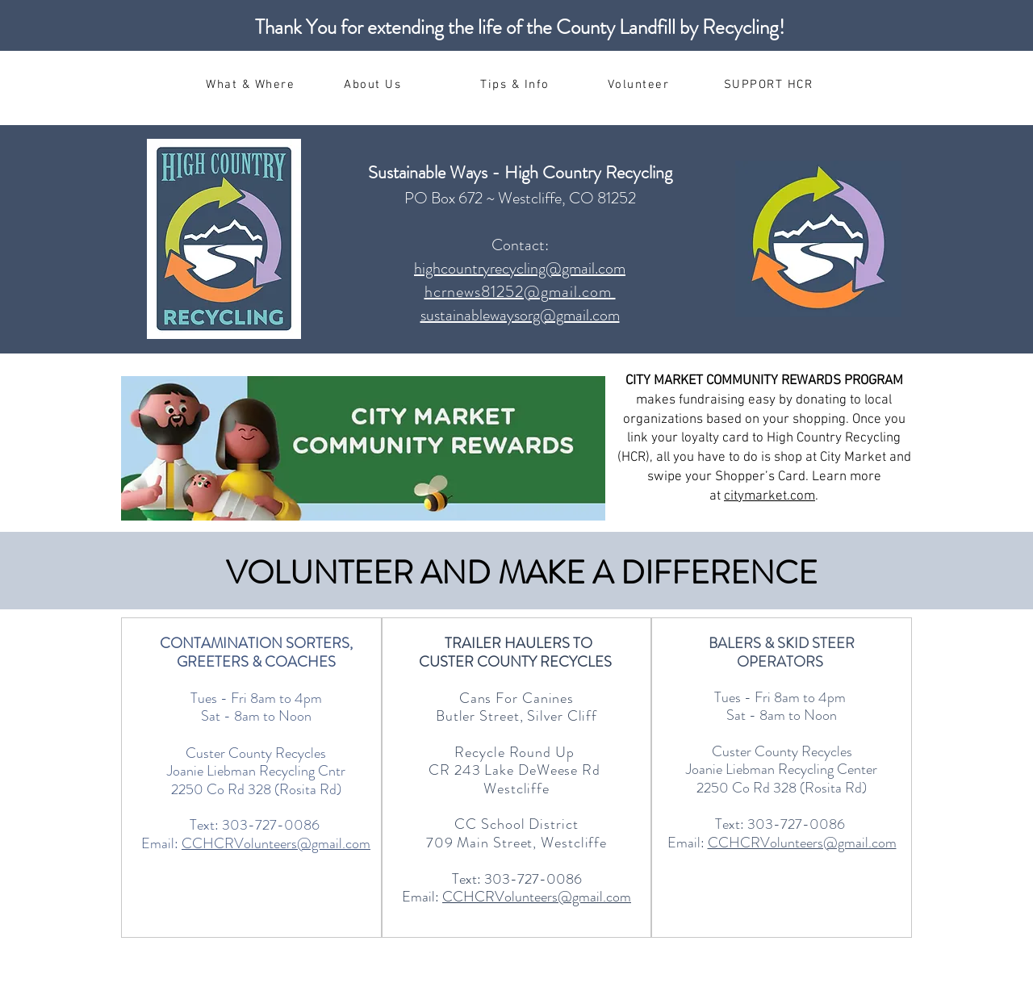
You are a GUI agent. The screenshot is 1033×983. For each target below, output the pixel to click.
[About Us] (374, 85)
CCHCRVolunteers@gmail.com (276, 843)
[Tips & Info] (516, 85)
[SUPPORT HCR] (770, 85)
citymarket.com (769, 496)
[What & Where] (252, 85)
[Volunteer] (640, 85)
